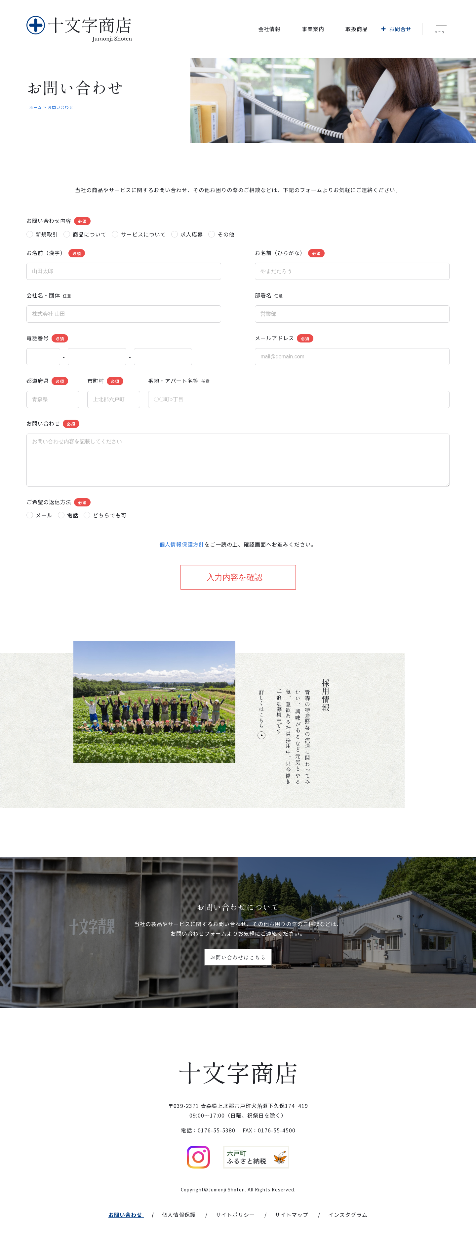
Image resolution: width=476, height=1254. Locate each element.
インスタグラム (348, 1215)
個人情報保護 (179, 1215)
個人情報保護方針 (181, 544)
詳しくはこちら (261, 714)
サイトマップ (291, 1215)
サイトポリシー (235, 1215)
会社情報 (269, 29)
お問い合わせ (125, 1215)
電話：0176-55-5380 (208, 1130)
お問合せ (400, 29)
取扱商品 (356, 29)
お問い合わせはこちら (238, 957)
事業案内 (313, 29)
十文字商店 (238, 1071)
